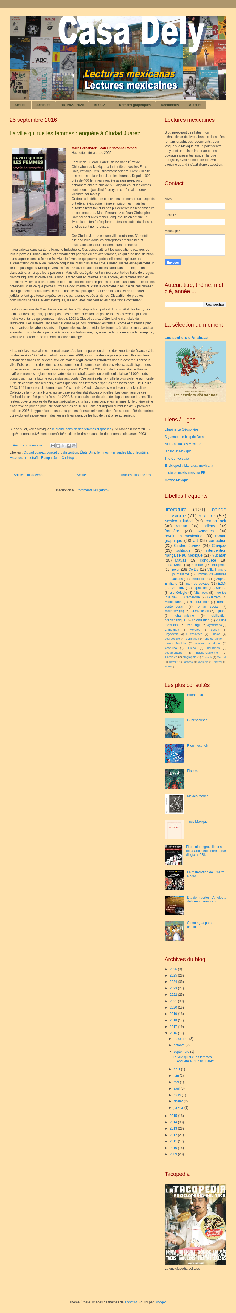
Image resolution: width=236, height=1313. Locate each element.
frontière (142, 452)
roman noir (216, 521)
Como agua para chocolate (199, 925)
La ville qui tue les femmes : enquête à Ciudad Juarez (75, 133)
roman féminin (175, 643)
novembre (181, 1039)
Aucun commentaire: (28, 445)
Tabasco (188, 661)
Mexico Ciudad (179, 521)
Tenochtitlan (199, 579)
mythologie (193, 625)
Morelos (195, 629)
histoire (206, 516)
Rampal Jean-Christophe (59, 458)
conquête (208, 560)
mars (178, 1095)
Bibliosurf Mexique (178, 451)
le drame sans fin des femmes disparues (81, 429)
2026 (174, 969)
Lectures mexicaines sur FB (185, 473)
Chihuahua (172, 629)
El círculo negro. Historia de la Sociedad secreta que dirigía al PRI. (206, 851)
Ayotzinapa (214, 625)
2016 (174, 1033)
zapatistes (200, 588)
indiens (209, 526)
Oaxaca (177, 579)
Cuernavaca (194, 634)
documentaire (173, 652)
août (177, 1069)
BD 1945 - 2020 (72, 105)
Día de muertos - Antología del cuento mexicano (206, 899)
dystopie (203, 661)
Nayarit (173, 661)
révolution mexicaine (184, 536)
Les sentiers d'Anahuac (186, 337)
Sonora (221, 588)
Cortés (193, 569)
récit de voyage (197, 583)
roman (181, 526)
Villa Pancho (216, 569)
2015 (174, 1116)
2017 (174, 1027)
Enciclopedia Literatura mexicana (189, 466)
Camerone (192, 597)
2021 (174, 1001)
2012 (174, 1135)
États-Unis (87, 452)
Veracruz (178, 588)
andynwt (131, 1302)
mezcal (218, 661)
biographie (189, 657)
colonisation (200, 620)
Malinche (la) (174, 611)
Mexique (16, 458)
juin (177, 1075)
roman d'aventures (212, 574)
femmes (103, 452)
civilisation (192, 638)
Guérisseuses (197, 720)
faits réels (200, 593)
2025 (174, 975)
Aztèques (205, 531)
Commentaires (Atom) (93, 490)
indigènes (219, 565)
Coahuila (207, 657)
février (179, 1101)
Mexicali (221, 657)
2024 (174, 982)
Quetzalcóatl (200, 611)
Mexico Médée (198, 796)
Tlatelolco (171, 657)
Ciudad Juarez (34, 452)
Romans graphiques (135, 105)
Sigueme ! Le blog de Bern (184, 437)
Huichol (191, 648)
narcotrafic (31, 458)
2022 (174, 995)
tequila (168, 666)
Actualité (43, 105)
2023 (174, 988)
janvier (179, 1108)
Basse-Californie (207, 652)
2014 (174, 1122)
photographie (213, 638)
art (195, 540)
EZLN (222, 583)
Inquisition (213, 648)
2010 (174, 1148)
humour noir (199, 602)
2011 (174, 1141)
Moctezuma (173, 602)
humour (197, 565)
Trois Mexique (197, 822)
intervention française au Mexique (195, 553)
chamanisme (184, 616)
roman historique (207, 643)
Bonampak (195, 695)
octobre (180, 1045)
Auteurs (195, 105)
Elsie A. (192, 771)
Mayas (180, 560)
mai (177, 1082)
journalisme (180, 574)
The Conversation (178, 458)
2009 (174, 1154)
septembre (182, 1052)
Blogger (160, 1302)
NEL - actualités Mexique (183, 444)
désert (215, 629)
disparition (70, 452)
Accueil (20, 105)
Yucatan (219, 555)
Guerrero (214, 597)
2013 (174, 1128)
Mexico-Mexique (177, 480)
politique (183, 550)
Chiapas (219, 545)
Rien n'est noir (197, 746)
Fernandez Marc (122, 452)
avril (177, 1088)
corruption (54, 452)
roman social (207, 607)
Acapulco (171, 648)
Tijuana (221, 611)
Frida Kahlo (173, 565)
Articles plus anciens (136, 475)
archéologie (178, 593)
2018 (174, 1020)
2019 (174, 1014)
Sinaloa (215, 634)
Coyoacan (171, 634)
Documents (170, 105)
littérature (176, 509)
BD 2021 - (101, 105)
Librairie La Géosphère (181, 429)
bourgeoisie (172, 638)
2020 (174, 1007)
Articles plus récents (28, 475)
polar (175, 569)
